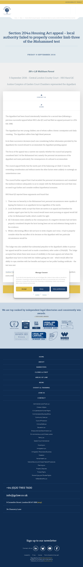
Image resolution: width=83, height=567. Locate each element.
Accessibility (27, 555)
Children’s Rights (41, 407)
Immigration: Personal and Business (41, 452)
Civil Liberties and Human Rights (41, 410)
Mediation (41, 455)
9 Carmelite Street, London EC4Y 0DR (24, 502)
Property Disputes (41, 468)
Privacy (45, 294)
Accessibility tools (73, 2)
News (41, 382)
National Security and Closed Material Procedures (41, 462)
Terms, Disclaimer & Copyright (51, 555)
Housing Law (41, 445)
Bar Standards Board (46, 558)
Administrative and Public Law (41, 404)
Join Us (41, 393)
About (41, 362)
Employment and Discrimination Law (41, 431)
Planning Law (41, 465)
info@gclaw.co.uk (17, 495)
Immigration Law (41, 448)
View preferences (59, 289)
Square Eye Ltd (48, 561)
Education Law (41, 427)
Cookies (37, 294)
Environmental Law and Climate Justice (41, 434)
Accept (24, 289)
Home (41, 357)
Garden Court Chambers (7, 10)
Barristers (41, 367)
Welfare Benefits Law (41, 478)
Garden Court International (41, 441)
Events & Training (41, 388)
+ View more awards (41, 316)
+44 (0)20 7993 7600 (73, 10)
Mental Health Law (41, 458)
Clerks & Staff (41, 372)
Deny (41, 289)
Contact (42, 398)
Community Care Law (41, 417)
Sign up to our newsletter (42, 540)
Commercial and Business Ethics (41, 414)
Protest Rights (41, 472)
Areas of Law (41, 377)
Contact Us (41, 96)
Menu (78, 10)
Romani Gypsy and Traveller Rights (41, 475)
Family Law (41, 437)
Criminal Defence (41, 424)
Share (41, 106)
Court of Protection (41, 420)
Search (68, 10)
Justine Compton (12, 272)
